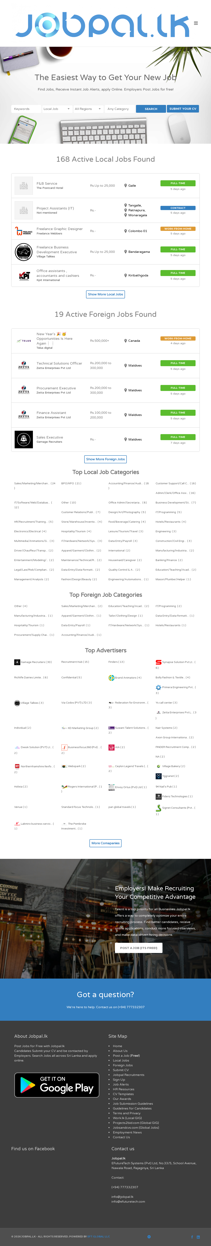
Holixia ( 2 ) (20, 786)
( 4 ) (81, 521)
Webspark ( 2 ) (73, 766)
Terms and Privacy (127, 1113)
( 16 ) (176, 483)
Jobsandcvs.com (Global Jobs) (136, 1128)
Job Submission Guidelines (133, 1104)
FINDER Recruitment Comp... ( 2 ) (176, 747)
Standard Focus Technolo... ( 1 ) (80, 807)
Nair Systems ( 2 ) (166, 728)
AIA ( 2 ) (117, 747)
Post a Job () (126, 1056)
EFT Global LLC (98, 1236)
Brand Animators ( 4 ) (125, 677)
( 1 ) (128, 579)
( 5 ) (127, 512)
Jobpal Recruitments (128, 1075)
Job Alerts (121, 1085)
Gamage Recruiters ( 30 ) (33, 662)
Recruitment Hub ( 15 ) (75, 662)
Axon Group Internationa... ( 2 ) (175, 737)
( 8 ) (128, 502)
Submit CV (121, 1070)
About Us (120, 1051)
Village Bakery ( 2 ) (170, 766)
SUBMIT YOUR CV (182, 109)
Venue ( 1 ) (20, 807)
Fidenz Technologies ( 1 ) (174, 796)
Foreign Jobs (123, 1065)
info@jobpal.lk (122, 1197)
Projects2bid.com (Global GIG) (136, 1123)
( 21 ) (71, 483)
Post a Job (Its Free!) (138, 948)
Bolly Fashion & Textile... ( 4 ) (173, 677)
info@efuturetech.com (128, 1202)
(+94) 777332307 (125, 1187)
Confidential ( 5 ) (71, 677)
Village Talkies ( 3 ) (29, 703)
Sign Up (119, 1080)
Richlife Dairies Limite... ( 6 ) (31, 677)
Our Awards (122, 1099)
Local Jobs (121, 1061)
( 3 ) (126, 531)
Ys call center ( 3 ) (166, 702)
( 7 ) (176, 502)
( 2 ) (33, 550)
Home (117, 1046)
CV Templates (123, 1094)
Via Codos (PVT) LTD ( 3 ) (76, 702)
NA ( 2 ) (160, 756)
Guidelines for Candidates (132, 1108)
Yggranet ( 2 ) (167, 776)
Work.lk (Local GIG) (127, 1118)
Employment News (127, 1132)
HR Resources (123, 1089)
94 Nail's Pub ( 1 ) (166, 786)
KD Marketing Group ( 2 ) (79, 728)
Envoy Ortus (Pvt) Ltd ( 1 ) (128, 787)
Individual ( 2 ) (22, 728)
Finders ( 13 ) (116, 662)
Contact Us (121, 1137)
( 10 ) (68, 502)
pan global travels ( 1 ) (122, 807)
